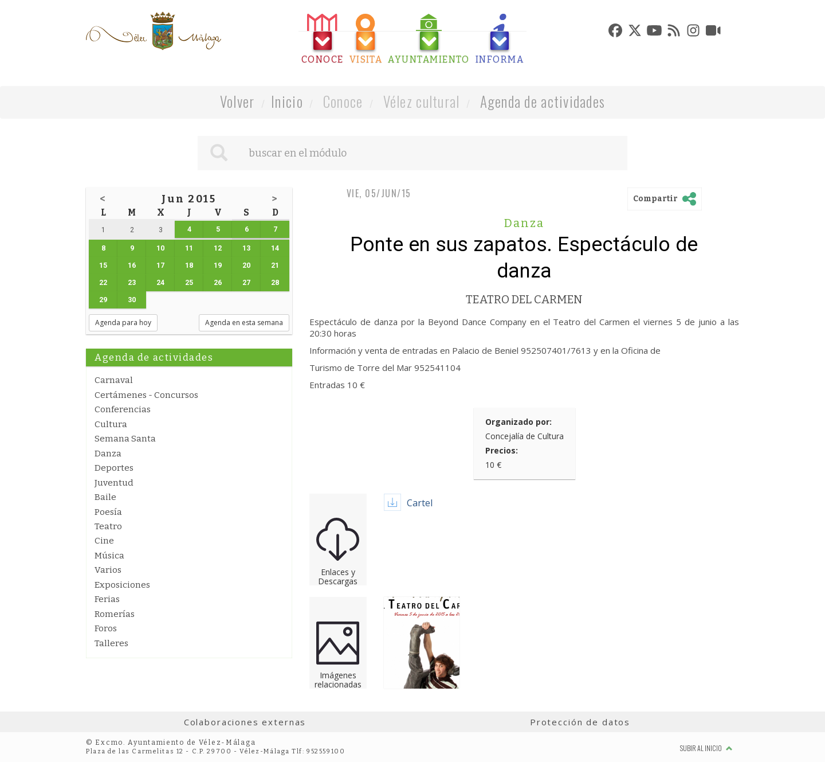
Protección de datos (580, 722)
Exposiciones (122, 585)
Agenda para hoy (123, 322)
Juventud (114, 483)
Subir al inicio (706, 748)
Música (109, 555)
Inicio (287, 101)
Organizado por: (518, 421)
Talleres (111, 643)
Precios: (501, 450)
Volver (237, 101)
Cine (104, 541)
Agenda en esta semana (244, 322)
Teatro (108, 526)
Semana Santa (125, 438)
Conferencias (123, 409)
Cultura (111, 424)
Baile (105, 497)
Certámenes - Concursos (146, 395)
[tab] (322, 39)
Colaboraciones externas (245, 722)
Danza (108, 453)
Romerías (115, 614)
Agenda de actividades (543, 101)
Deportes (114, 468)
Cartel (420, 503)
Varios (108, 570)
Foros (106, 628)
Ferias (107, 599)
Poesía (108, 512)
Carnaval (114, 380)
